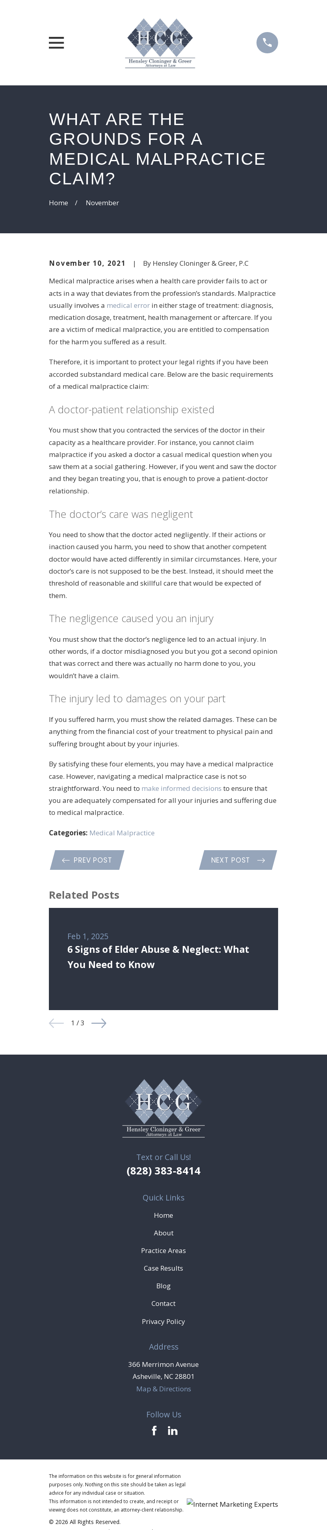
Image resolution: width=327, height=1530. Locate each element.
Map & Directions (163, 1390)
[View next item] (98, 1024)
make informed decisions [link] (181, 788)
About (164, 1234)
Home (163, 1216)
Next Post (237, 861)
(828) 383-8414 (163, 1171)
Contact (163, 1304)
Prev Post (88, 861)
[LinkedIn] (173, 1432)
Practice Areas (163, 1251)
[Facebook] (154, 1432)
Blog (163, 1287)
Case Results (163, 1269)
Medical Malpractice (122, 832)
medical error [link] (128, 305)
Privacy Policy (163, 1322)
